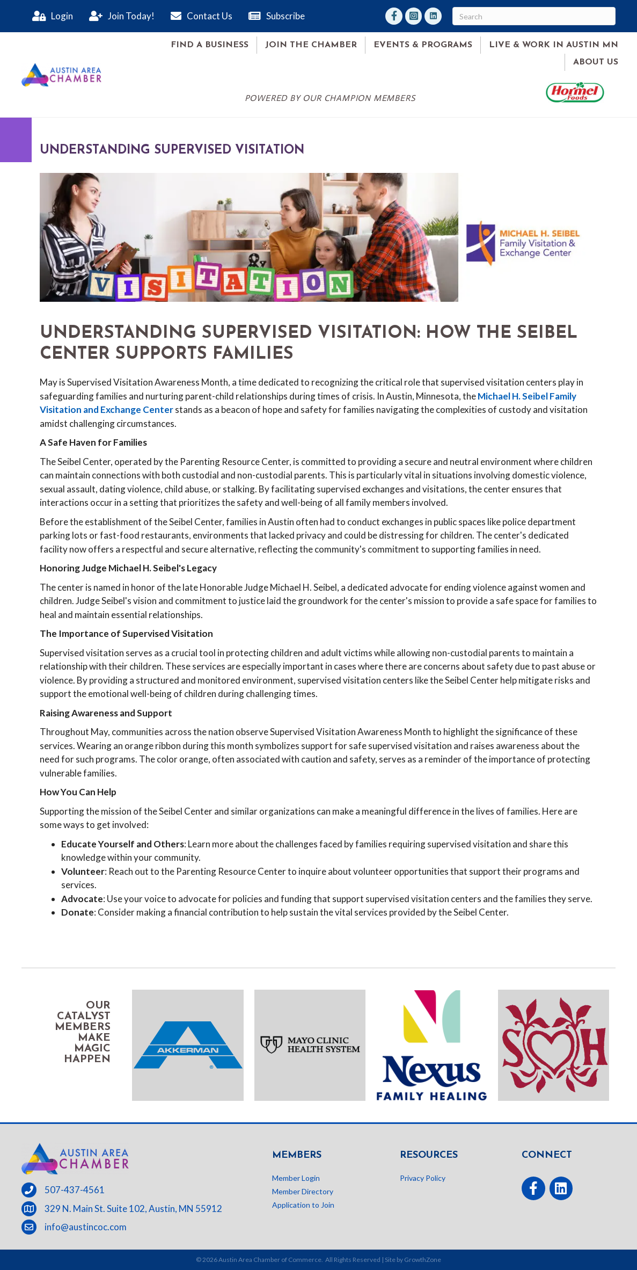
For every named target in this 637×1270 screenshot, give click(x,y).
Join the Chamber (311, 45)
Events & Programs (423, 45)
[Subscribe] (274, 16)
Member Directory (302, 1191)
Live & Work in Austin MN (553, 45)
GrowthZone (422, 1260)
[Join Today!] (119, 16)
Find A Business (209, 45)
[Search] (534, 16)
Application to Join (303, 1204)
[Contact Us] (198, 16)
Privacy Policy (422, 1177)
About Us (595, 62)
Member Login (296, 1177)
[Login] (50, 16)
